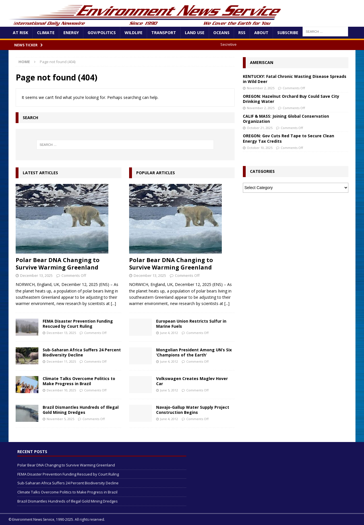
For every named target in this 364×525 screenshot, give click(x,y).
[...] (113, 303)
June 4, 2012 (169, 333)
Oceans (221, 32)
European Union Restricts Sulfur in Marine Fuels (191, 323)
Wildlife (133, 32)
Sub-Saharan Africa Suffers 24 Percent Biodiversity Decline (82, 352)
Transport (163, 32)
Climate (46, 32)
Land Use (194, 32)
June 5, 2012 (169, 390)
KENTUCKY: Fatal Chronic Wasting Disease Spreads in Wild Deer (294, 79)
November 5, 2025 (60, 419)
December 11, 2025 (61, 361)
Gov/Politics (102, 32)
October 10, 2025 (259, 148)
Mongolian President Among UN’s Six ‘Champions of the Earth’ (194, 352)
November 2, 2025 (260, 88)
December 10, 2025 (61, 390)
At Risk (20, 32)
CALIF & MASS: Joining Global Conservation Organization (286, 118)
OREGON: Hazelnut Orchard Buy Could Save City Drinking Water (291, 99)
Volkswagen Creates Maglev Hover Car (192, 381)
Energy (71, 32)
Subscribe (287, 32)
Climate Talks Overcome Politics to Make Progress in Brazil (79, 381)
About (261, 32)
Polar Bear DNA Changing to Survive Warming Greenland (58, 263)
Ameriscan (261, 62)
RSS (241, 32)
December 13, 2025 (36, 275)
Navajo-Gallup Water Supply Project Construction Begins (192, 409)
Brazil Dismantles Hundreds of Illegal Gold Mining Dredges (81, 409)
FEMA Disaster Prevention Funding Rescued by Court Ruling (78, 323)
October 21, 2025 (259, 128)
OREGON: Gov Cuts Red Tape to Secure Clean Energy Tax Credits (288, 138)
